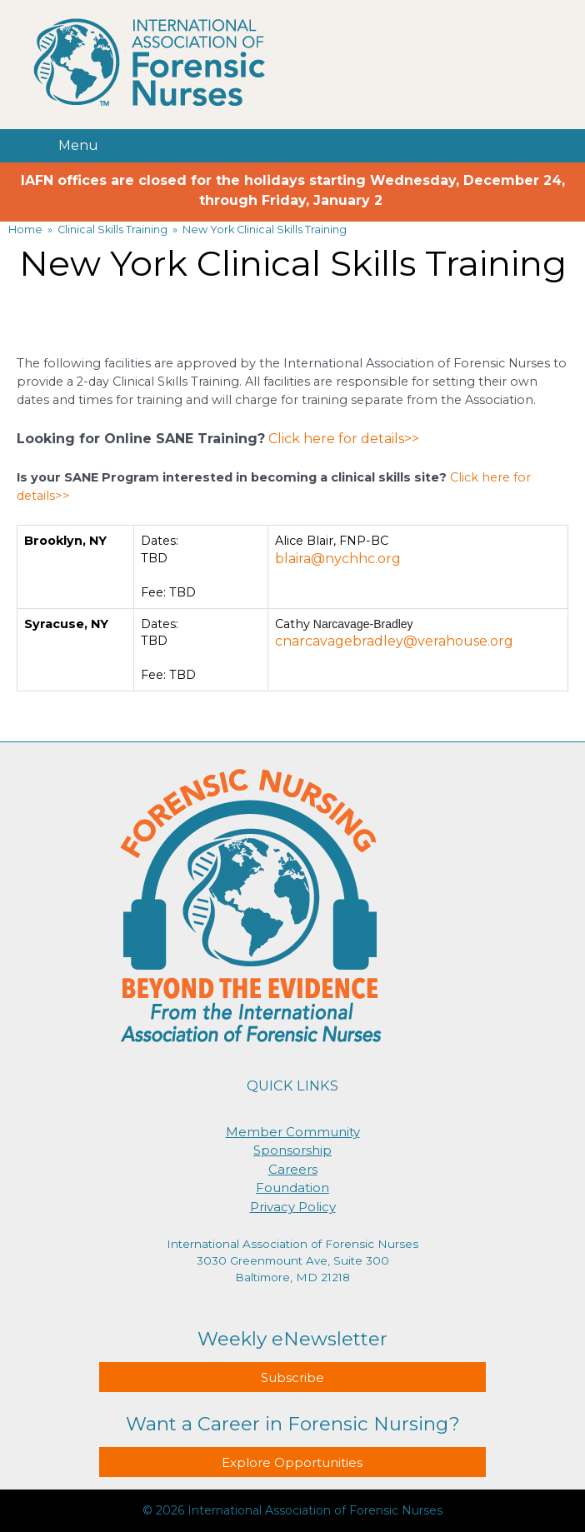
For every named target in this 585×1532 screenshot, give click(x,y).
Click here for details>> (343, 439)
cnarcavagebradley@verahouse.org (394, 641)
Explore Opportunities (292, 1462)
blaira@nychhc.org (338, 558)
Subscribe (292, 1377)
